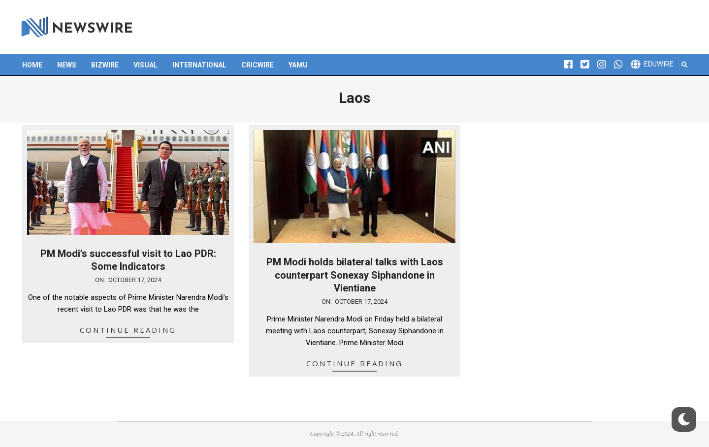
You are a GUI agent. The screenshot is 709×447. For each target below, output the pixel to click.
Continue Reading (128, 330)
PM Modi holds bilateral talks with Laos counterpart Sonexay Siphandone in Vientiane (354, 275)
